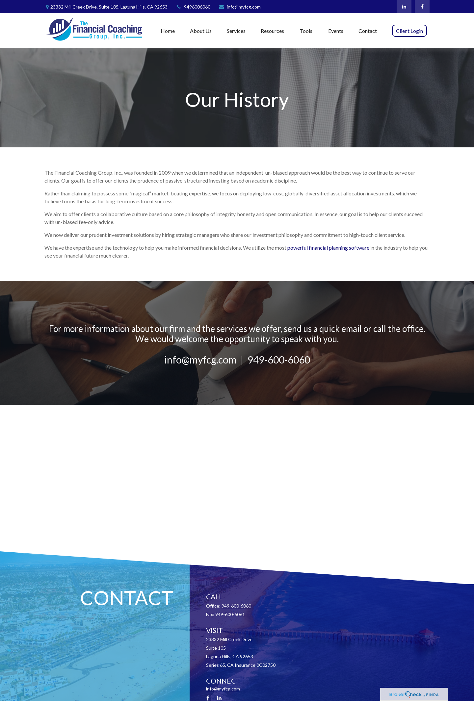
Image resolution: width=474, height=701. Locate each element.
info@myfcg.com (240, 7)
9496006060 (193, 7)
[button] (167, 31)
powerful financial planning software (328, 247)
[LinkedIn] (404, 6)
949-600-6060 (236, 606)
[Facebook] (422, 6)
